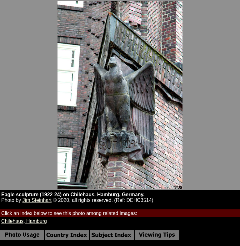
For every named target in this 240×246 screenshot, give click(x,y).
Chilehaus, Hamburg (24, 221)
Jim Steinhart (37, 200)
